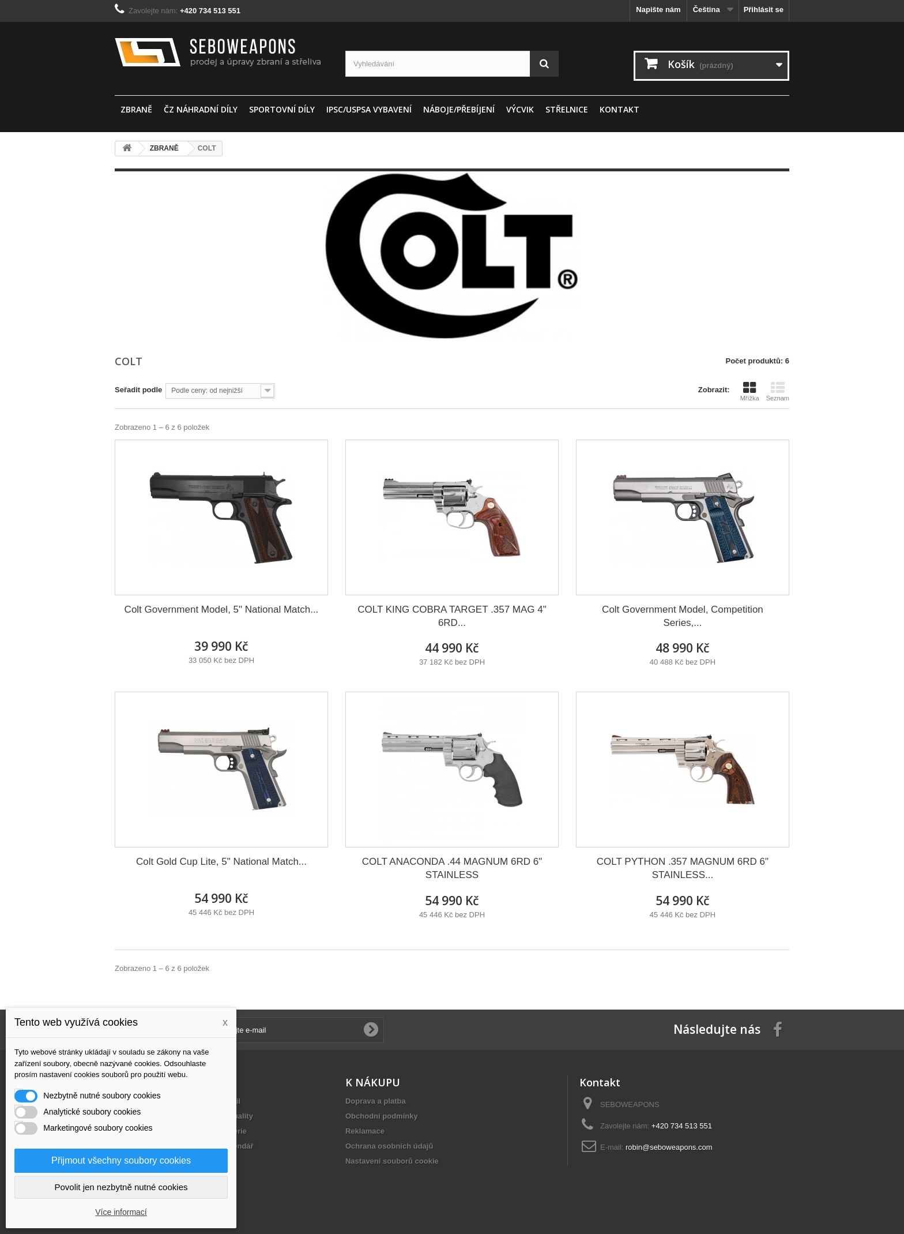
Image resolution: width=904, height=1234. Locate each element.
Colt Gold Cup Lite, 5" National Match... (221, 861)
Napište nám (658, 9)
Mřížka (749, 391)
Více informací (120, 1212)
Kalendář (237, 1146)
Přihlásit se (764, 9)
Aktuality (237, 1116)
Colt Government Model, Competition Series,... (682, 616)
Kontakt (619, 109)
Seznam (777, 391)
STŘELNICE (566, 109)
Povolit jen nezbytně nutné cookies (121, 1187)
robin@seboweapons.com (669, 1147)
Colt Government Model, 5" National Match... (222, 609)
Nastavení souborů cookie (392, 1161)
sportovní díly (282, 109)
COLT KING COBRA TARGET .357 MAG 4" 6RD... (452, 616)
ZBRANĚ (136, 109)
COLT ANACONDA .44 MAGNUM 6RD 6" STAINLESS (452, 868)
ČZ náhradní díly (201, 109)
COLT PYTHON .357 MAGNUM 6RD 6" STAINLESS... (683, 868)
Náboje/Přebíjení (459, 109)
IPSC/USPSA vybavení (369, 109)
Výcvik (520, 109)
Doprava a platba (375, 1101)
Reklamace (365, 1131)
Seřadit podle (138, 389)
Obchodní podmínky (381, 1116)
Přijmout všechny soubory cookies (121, 1160)
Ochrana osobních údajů (389, 1146)
